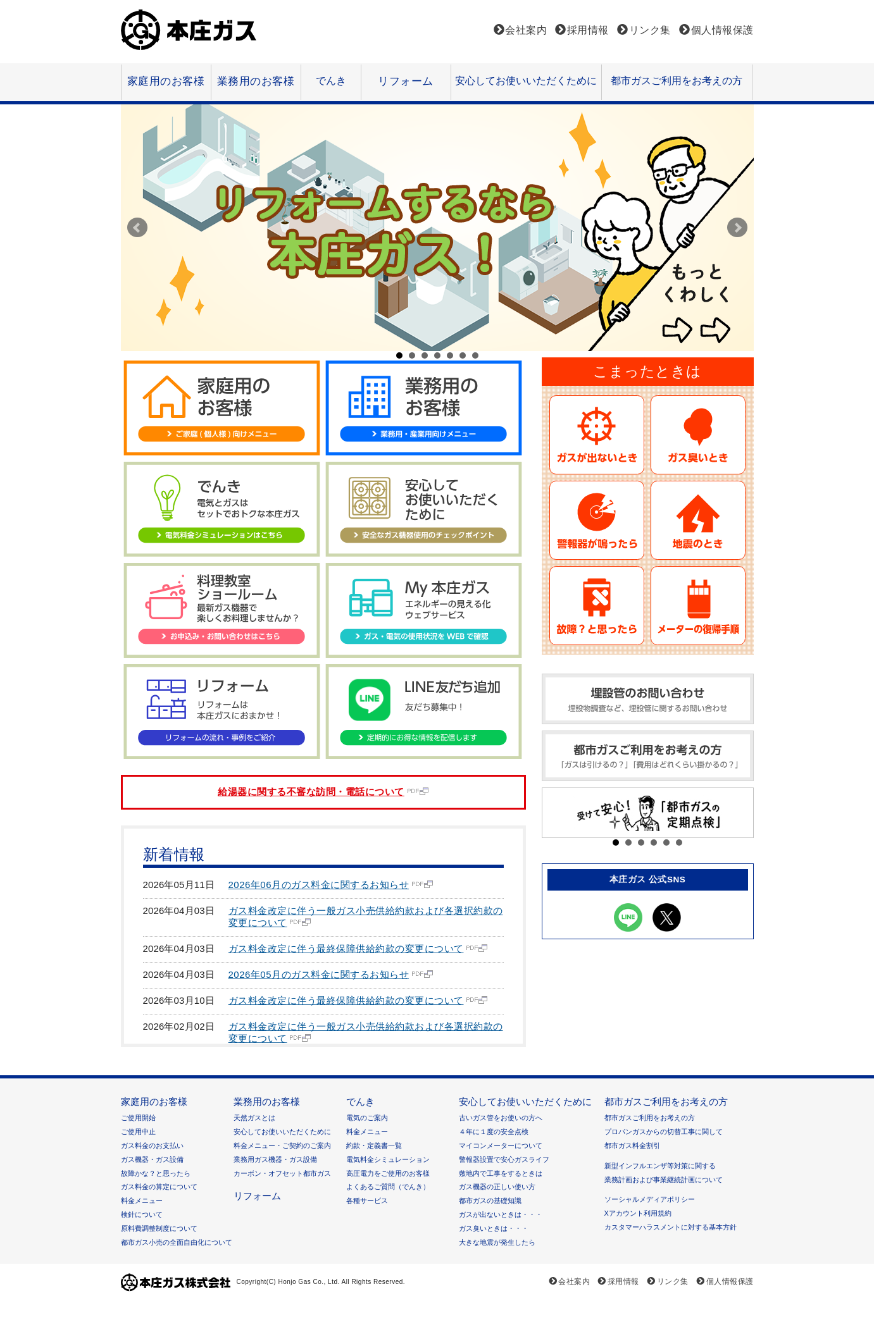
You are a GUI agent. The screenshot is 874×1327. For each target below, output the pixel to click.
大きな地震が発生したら (497, 1242)
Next (737, 228)
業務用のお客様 (256, 81)
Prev (137, 228)
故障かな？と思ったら (155, 1173)
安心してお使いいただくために (526, 80)
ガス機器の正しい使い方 (497, 1186)
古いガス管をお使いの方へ (500, 1117)
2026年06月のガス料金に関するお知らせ (318, 884)
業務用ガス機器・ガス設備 (275, 1159)
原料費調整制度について (159, 1228)
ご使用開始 (138, 1117)
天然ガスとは (254, 1117)
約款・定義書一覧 (374, 1145)
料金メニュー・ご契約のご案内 (282, 1145)
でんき (331, 80)
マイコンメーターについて (500, 1145)
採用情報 (588, 30)
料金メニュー (142, 1200)
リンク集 (650, 30)
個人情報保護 (722, 30)
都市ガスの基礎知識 (490, 1200)
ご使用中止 (138, 1131)
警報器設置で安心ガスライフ (504, 1159)
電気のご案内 (367, 1117)
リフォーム (406, 81)
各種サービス (367, 1200)
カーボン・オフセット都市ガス (282, 1173)
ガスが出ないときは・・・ (500, 1214)
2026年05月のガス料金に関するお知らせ (318, 974)
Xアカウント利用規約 (637, 1213)
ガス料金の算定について (159, 1186)
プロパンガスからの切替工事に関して (663, 1131)
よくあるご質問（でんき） (388, 1186)
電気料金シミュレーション (388, 1159)
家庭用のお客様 (166, 81)
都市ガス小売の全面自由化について (176, 1242)
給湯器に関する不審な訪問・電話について (311, 791)
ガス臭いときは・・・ (493, 1228)
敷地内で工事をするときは (500, 1173)
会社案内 (526, 30)
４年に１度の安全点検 (493, 1131)
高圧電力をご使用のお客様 (388, 1173)
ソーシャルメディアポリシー (649, 1199)
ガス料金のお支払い (152, 1145)
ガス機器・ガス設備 (152, 1159)
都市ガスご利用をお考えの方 (676, 80)
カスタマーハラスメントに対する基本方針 (670, 1227)
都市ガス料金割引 (632, 1145)
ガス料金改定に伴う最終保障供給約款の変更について (346, 948)
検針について (142, 1214)
